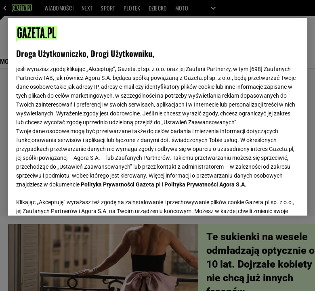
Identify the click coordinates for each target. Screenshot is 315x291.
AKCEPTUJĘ (271, 200)
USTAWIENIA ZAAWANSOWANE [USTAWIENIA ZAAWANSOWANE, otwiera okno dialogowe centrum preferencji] (68, 199)
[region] (157, 117)
